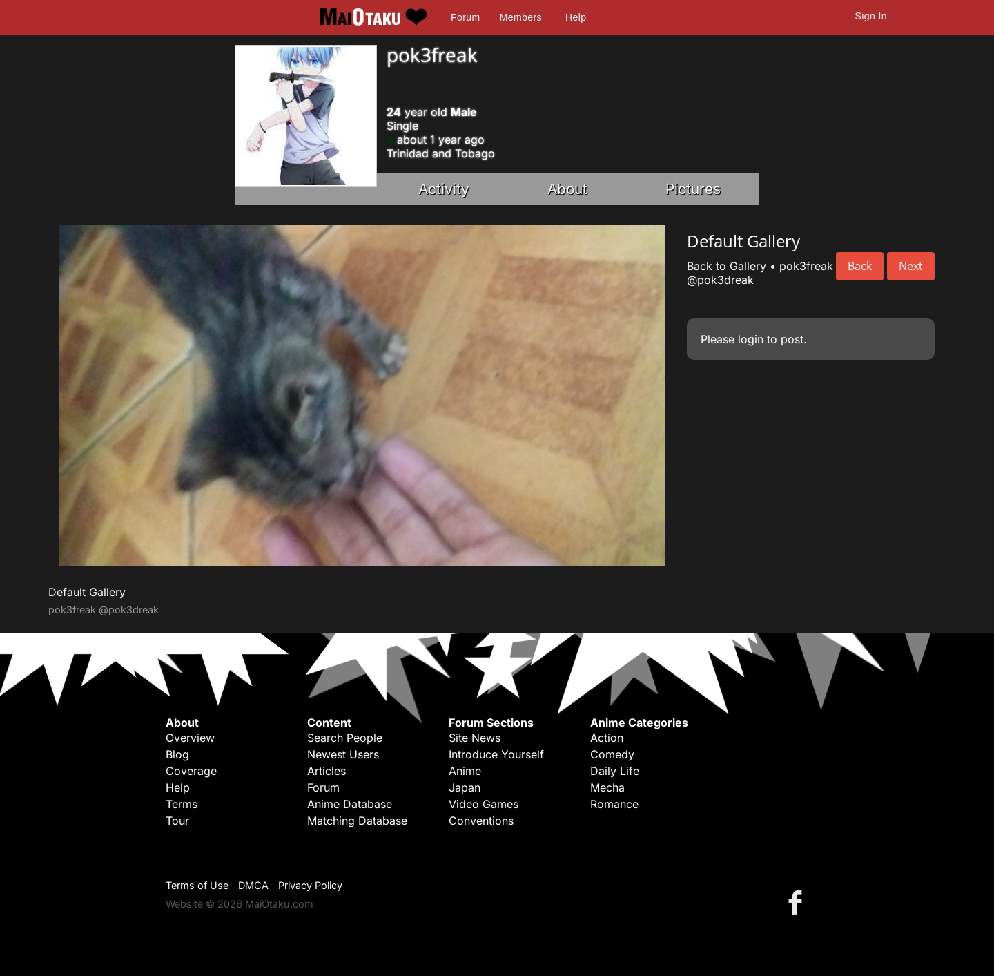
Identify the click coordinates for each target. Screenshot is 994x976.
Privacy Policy (310, 885)
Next (911, 266)
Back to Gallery (726, 266)
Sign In (871, 15)
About (567, 189)
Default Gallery (87, 592)
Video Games (483, 804)
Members (521, 17)
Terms (181, 804)
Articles (326, 771)
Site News (474, 738)
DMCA (253, 885)
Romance (614, 804)
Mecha (607, 787)
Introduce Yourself (496, 754)
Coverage (191, 771)
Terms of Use (197, 885)
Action (606, 738)
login (750, 339)
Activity (443, 189)
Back (860, 266)
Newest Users (343, 754)
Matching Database (357, 820)
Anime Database (349, 804)
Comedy (612, 754)
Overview (190, 738)
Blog (177, 754)
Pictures (693, 189)
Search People (344, 738)
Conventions (481, 820)
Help (575, 17)
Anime (465, 771)
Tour (177, 820)
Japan (464, 787)
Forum (465, 17)
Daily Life (614, 771)
